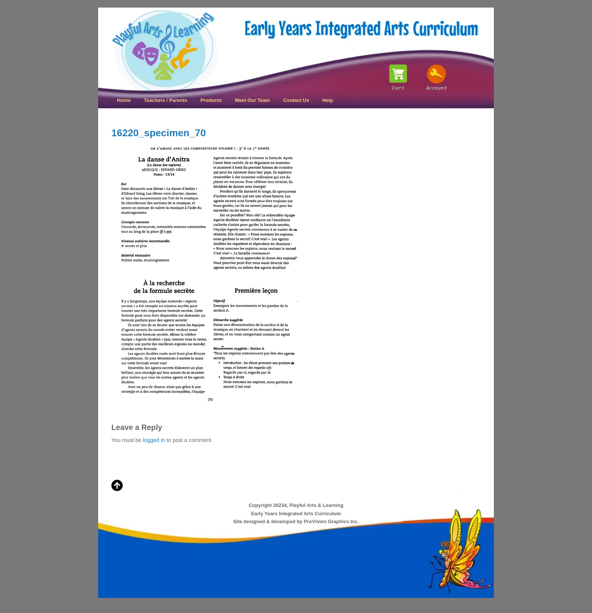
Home (124, 100)
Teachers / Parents (165, 100)
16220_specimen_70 (158, 133)
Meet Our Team (252, 100)
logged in (154, 440)
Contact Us (296, 100)
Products (211, 100)
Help (327, 100)
